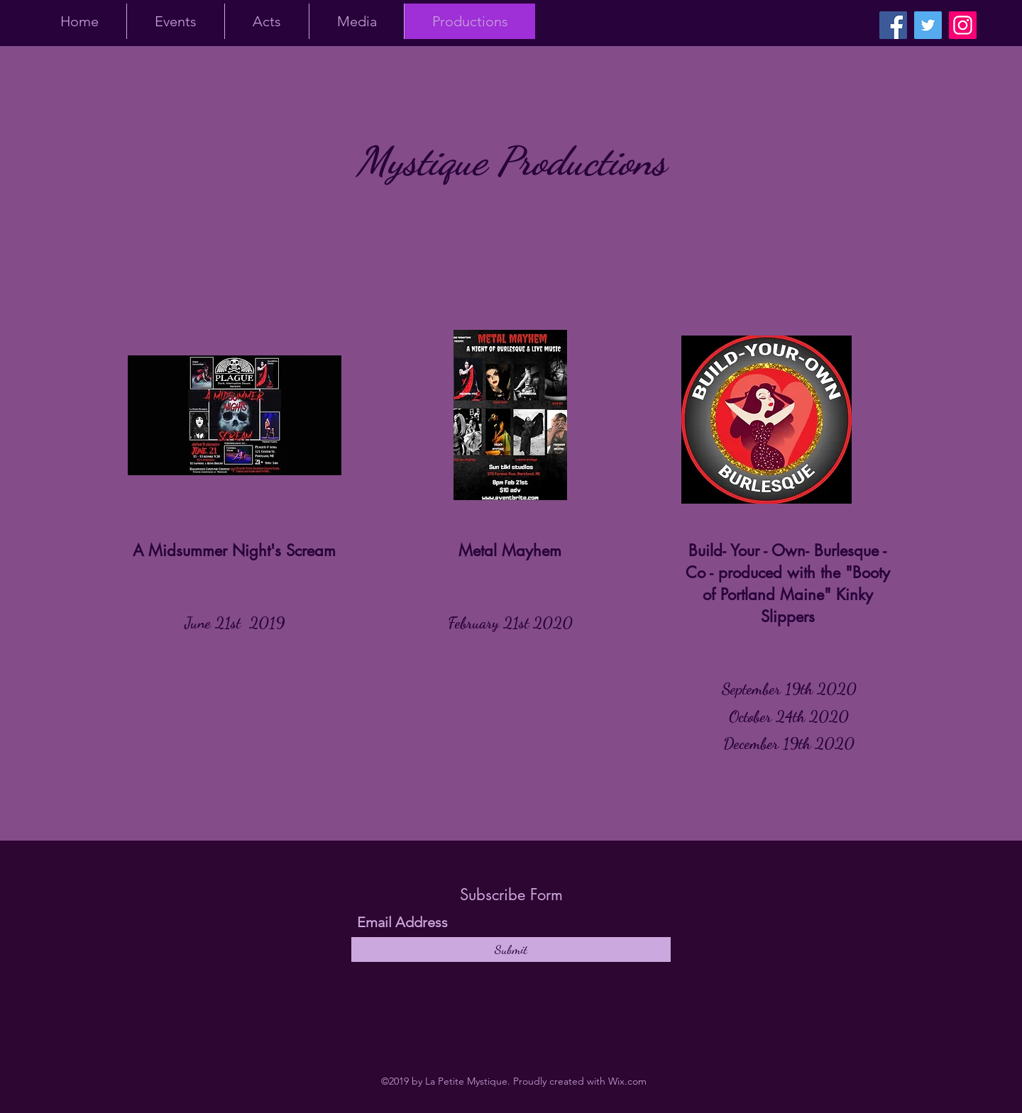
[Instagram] (963, 25)
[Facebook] (893, 25)
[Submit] (511, 949)
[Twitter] (928, 25)
